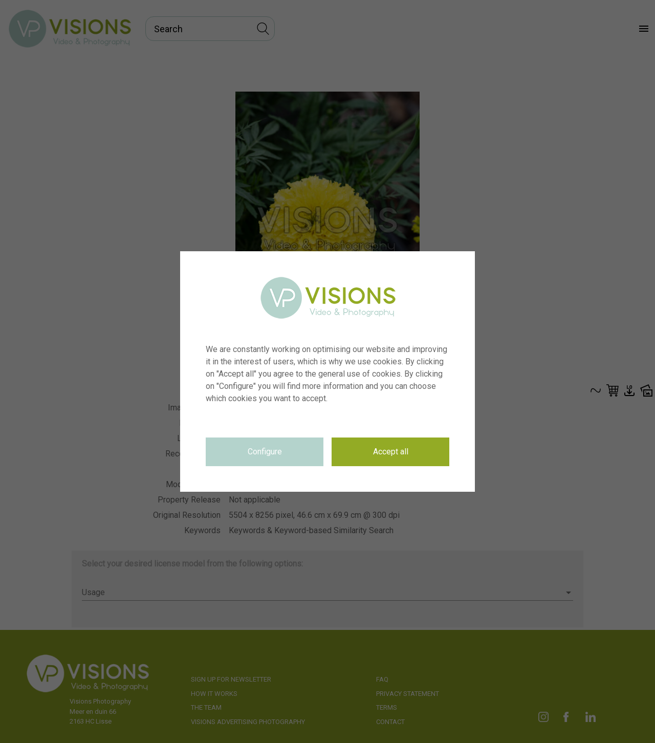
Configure (265, 451)
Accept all (390, 451)
